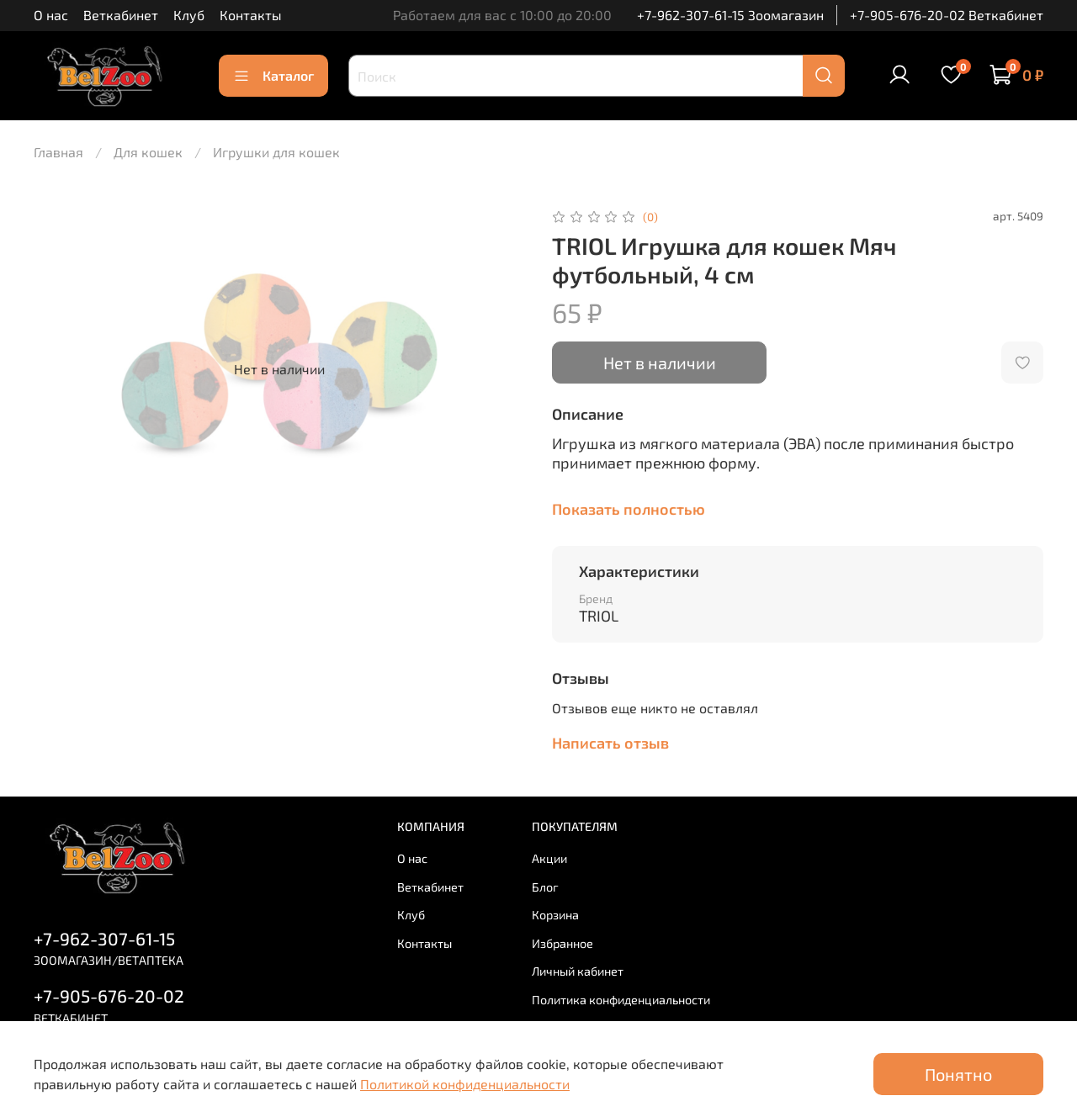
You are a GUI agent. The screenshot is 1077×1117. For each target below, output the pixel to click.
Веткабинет (120, 15)
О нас (51, 15)
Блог (545, 887)
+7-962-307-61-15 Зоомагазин (730, 15)
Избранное (562, 943)
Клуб (188, 15)
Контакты (251, 15)
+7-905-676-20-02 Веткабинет (946, 15)
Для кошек (148, 152)
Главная (58, 152)
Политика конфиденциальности (621, 1000)
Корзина (555, 915)
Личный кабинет (577, 971)
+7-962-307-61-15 (104, 938)
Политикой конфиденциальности (465, 1084)
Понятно (958, 1074)
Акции (549, 858)
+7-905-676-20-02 (109, 995)
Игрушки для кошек (276, 152)
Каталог (273, 75)
